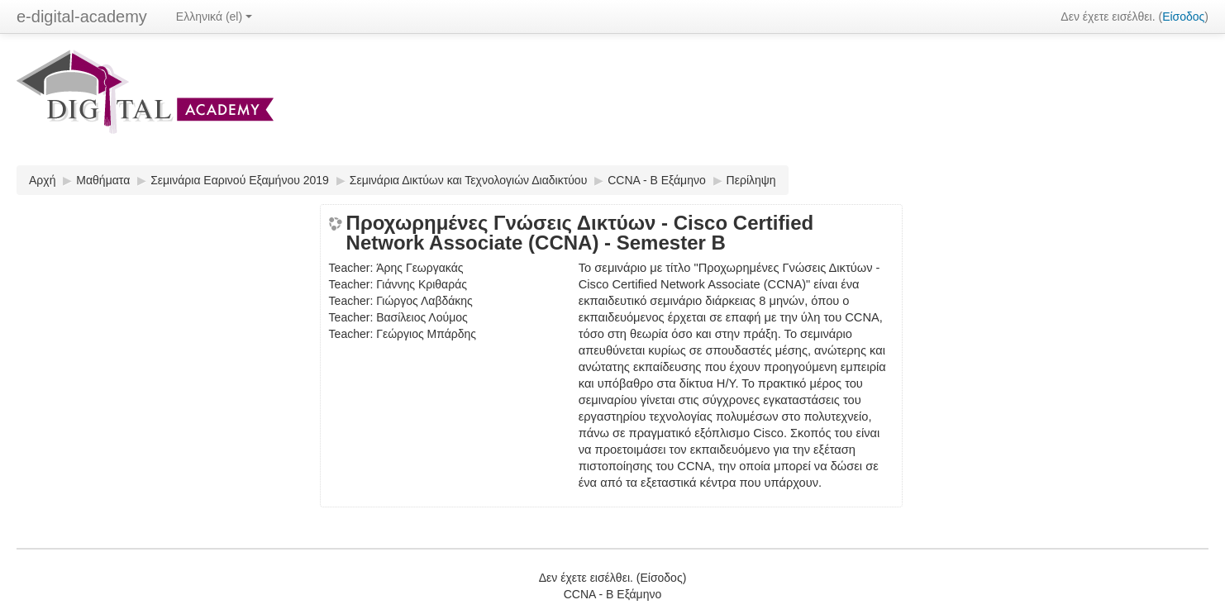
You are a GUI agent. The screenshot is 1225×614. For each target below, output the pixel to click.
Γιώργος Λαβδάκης (424, 300)
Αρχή (42, 180)
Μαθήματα (103, 180)
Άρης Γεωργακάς (419, 267)
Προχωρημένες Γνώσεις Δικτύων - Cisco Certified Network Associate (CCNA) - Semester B (580, 233)
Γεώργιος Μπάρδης (426, 333)
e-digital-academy (82, 16)
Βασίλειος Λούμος (422, 317)
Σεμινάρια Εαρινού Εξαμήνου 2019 (239, 180)
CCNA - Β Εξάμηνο (657, 180)
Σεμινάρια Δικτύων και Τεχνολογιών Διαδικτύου (469, 180)
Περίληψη (751, 180)
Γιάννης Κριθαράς (421, 284)
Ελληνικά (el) (214, 16)
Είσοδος (1183, 16)
